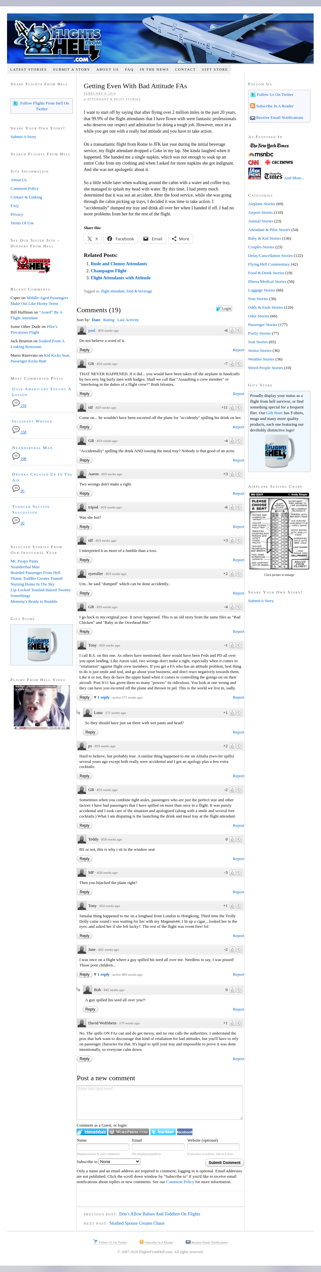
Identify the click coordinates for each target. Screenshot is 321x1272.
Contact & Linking (26, 197)
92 (18, 523)
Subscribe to (108, 1161)
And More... (294, 177)
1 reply (104, 697)
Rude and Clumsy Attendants (119, 263)
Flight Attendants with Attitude (121, 277)
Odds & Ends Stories (265, 307)
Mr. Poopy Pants (24, 561)
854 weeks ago (109, 906)
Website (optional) (202, 1140)
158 (19, 432)
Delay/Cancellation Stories (270, 255)
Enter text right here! (160, 1102)
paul (91, 330)
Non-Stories (258, 298)
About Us (107, 69)
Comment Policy (180, 1181)
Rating (108, 319)
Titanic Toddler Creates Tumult (37, 578)
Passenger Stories (262, 324)
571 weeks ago (115, 713)
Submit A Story (71, 69)
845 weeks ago (108, 949)
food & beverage (139, 291)
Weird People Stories (265, 367)
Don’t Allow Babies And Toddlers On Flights (159, 1214)
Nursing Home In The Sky (33, 584)
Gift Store (215, 69)
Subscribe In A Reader (274, 106)
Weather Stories (261, 359)
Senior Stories (259, 350)
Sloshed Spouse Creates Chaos (136, 1223)
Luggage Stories (261, 290)
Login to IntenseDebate (92, 1132)
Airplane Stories (261, 203)
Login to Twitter (163, 1132)
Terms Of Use (22, 223)
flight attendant (112, 291)
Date (96, 319)
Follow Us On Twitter (274, 94)
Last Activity (128, 319)
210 (19, 406)
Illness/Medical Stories (267, 281)
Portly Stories (259, 333)
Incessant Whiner (32, 421)
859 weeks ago (108, 330)
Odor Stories (258, 316)
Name (82, 1140)
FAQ (129, 69)
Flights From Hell (160, 38)
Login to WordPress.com (128, 1132)
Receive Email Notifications (279, 117)
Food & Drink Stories (266, 272)
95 (18, 491)
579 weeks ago (129, 1023)
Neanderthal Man (32, 447)
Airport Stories (260, 212)
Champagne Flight (109, 270)
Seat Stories (258, 341)
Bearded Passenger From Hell (35, 572)
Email (137, 1140)
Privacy (17, 214)
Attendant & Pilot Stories (114, 99)
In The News (154, 69)
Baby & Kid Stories (264, 238)
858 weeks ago (111, 839)
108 (19, 459)
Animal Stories (260, 221)
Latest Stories (28, 69)
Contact (185, 69)
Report (238, 349)
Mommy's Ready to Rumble (34, 601)
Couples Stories (261, 246)
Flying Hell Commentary (269, 264)
